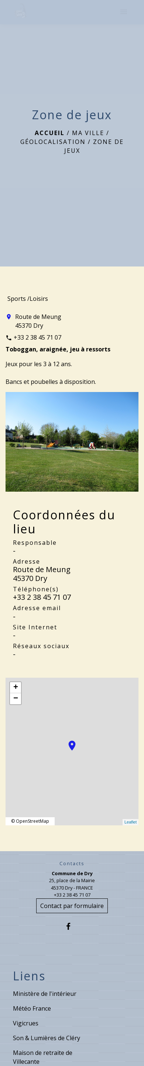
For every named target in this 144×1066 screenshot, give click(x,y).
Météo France (32, 1008)
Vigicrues (25, 1023)
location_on (68, 742)
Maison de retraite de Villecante (42, 1057)
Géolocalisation (53, 142)
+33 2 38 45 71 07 (37, 337)
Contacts (72, 863)
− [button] (15, 698)
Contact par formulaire (72, 906)
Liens (29, 976)
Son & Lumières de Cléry (46, 1038)
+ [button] (15, 687)
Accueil (50, 133)
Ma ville (88, 133)
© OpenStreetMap (30, 821)
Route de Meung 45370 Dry (38, 321)
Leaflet (130, 822)
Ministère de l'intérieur (44, 994)
